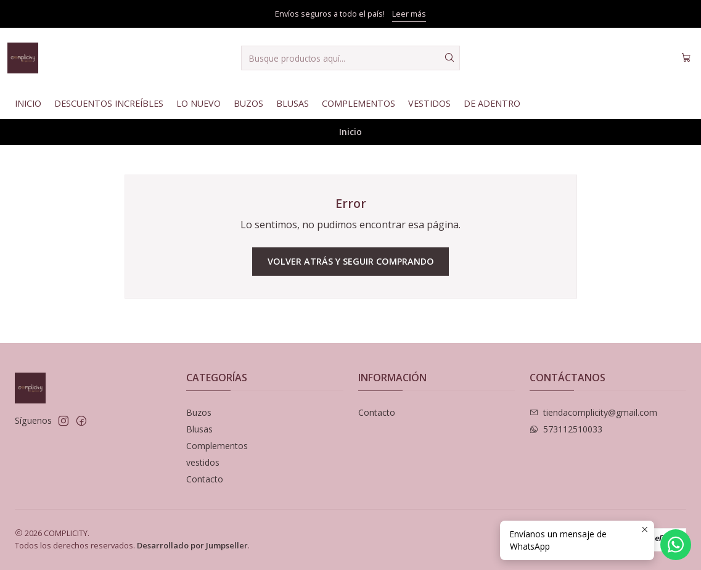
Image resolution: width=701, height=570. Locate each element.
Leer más (409, 13)
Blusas (292, 103)
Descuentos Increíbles (108, 103)
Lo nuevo (198, 103)
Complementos (358, 103)
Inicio (28, 103)
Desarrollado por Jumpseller (192, 545)
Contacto (204, 479)
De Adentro (492, 103)
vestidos (202, 462)
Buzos (248, 103)
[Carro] (686, 58)
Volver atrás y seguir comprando (351, 261)
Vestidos (429, 103)
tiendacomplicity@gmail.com (593, 412)
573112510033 (566, 429)
